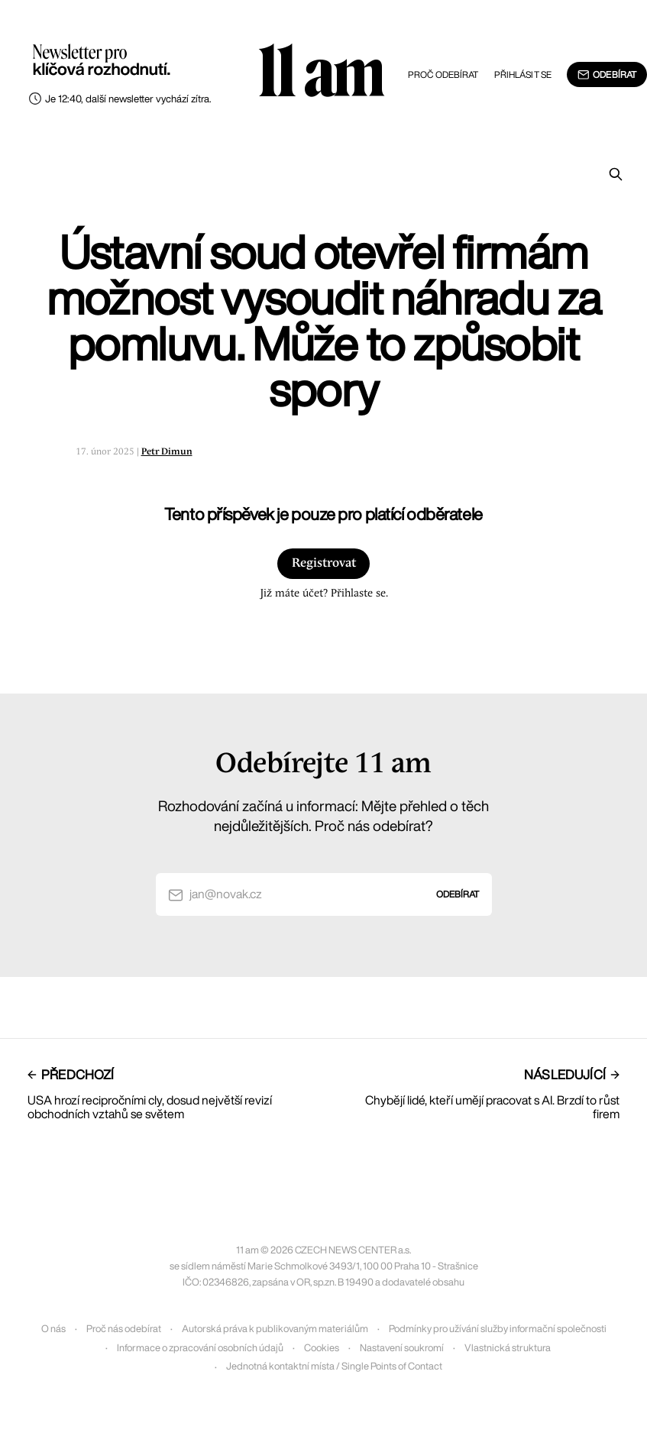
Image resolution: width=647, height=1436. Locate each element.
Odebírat (606, 75)
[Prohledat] (615, 174)
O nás (53, 1329)
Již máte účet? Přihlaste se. (324, 593)
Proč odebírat (443, 74)
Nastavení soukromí (402, 1348)
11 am (320, 72)
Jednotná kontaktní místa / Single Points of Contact (334, 1366)
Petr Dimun (166, 452)
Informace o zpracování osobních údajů (200, 1348)
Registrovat (324, 563)
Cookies (321, 1348)
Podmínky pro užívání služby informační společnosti (498, 1329)
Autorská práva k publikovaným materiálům (275, 1329)
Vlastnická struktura (507, 1348)
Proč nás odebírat (123, 1329)
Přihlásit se (523, 74)
